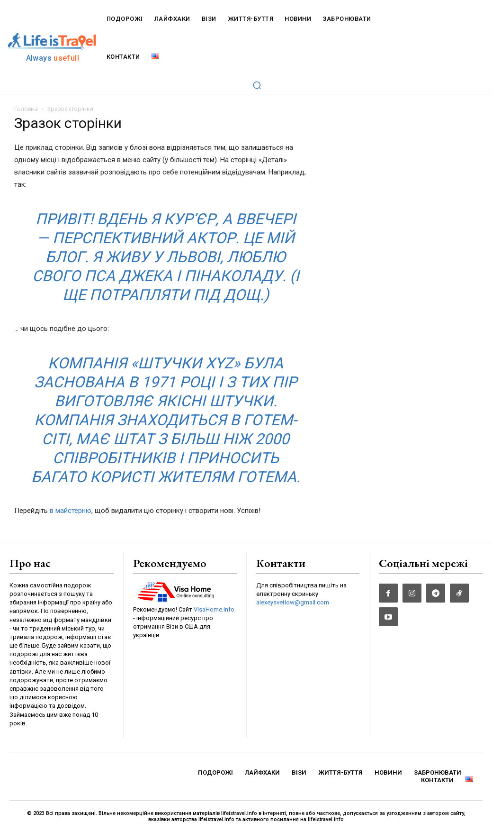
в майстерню (70, 510)
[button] (257, 85)
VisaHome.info (214, 609)
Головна (26, 109)
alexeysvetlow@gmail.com (292, 602)
